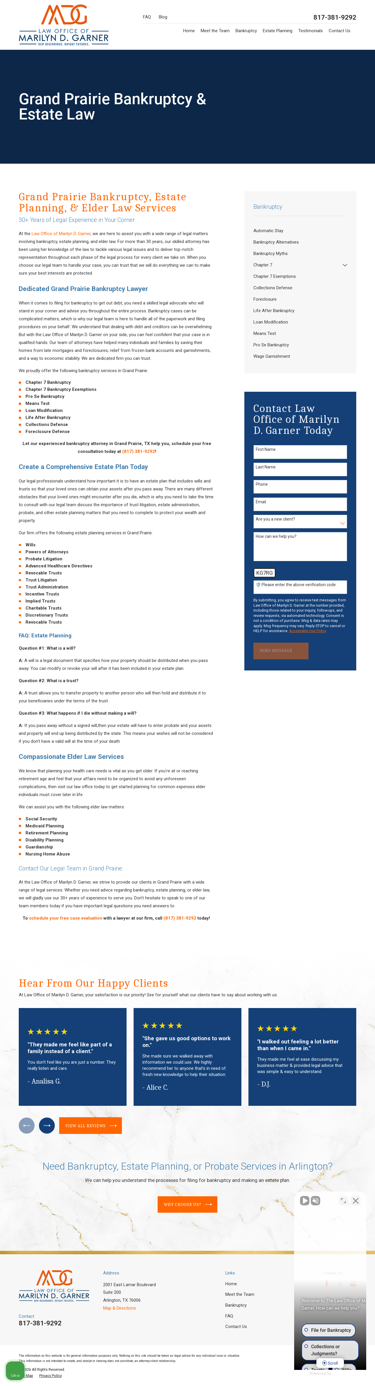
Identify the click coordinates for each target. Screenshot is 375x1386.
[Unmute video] (271, 1199)
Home (231, 1283)
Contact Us (236, 1326)
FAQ (147, 17)
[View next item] (47, 1125)
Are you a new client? (275, 519)
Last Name (266, 467)
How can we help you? (276, 536)
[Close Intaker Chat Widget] (355, 1199)
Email (261, 501)
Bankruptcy (236, 1305)
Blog (163, 17)
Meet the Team (239, 1294)
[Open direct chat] (343, 1199)
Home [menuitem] (189, 30)
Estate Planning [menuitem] (277, 30)
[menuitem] (300, 231)
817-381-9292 (334, 17)
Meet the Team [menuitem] (215, 30)
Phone (262, 484)
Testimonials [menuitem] (310, 30)
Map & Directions (119, 1308)
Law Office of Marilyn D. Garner (61, 233)
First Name (266, 449)
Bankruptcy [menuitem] (246, 30)
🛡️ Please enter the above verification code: (296, 584)
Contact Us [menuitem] (339, 30)
